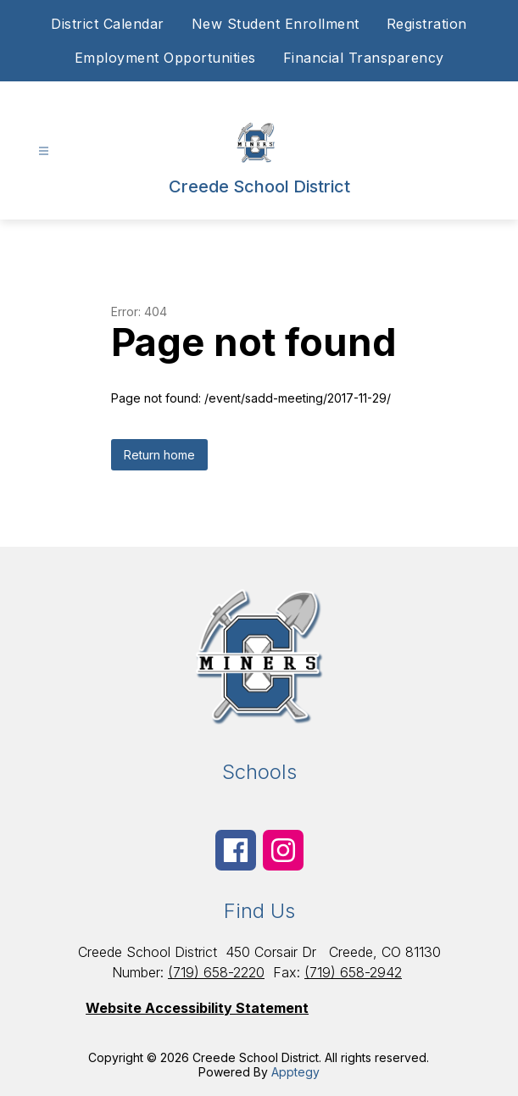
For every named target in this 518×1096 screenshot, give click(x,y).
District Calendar (107, 23)
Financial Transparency (363, 57)
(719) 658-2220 (216, 972)
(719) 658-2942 (353, 972)
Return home (159, 455)
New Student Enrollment (275, 23)
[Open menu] (43, 151)
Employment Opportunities (165, 57)
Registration (427, 23)
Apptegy (295, 1072)
